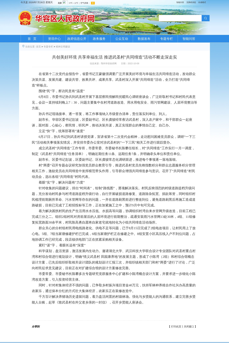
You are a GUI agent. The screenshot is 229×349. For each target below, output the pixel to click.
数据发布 (144, 38)
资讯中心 (54, 38)
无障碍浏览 (191, 2)
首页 (38, 46)
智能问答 (180, 2)
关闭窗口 (189, 326)
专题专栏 (166, 38)
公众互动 (121, 38)
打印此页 (176, 326)
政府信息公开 (76, 38)
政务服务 (99, 38)
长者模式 (202, 2)
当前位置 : (30, 46)
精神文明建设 (63, 46)
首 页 (32, 38)
